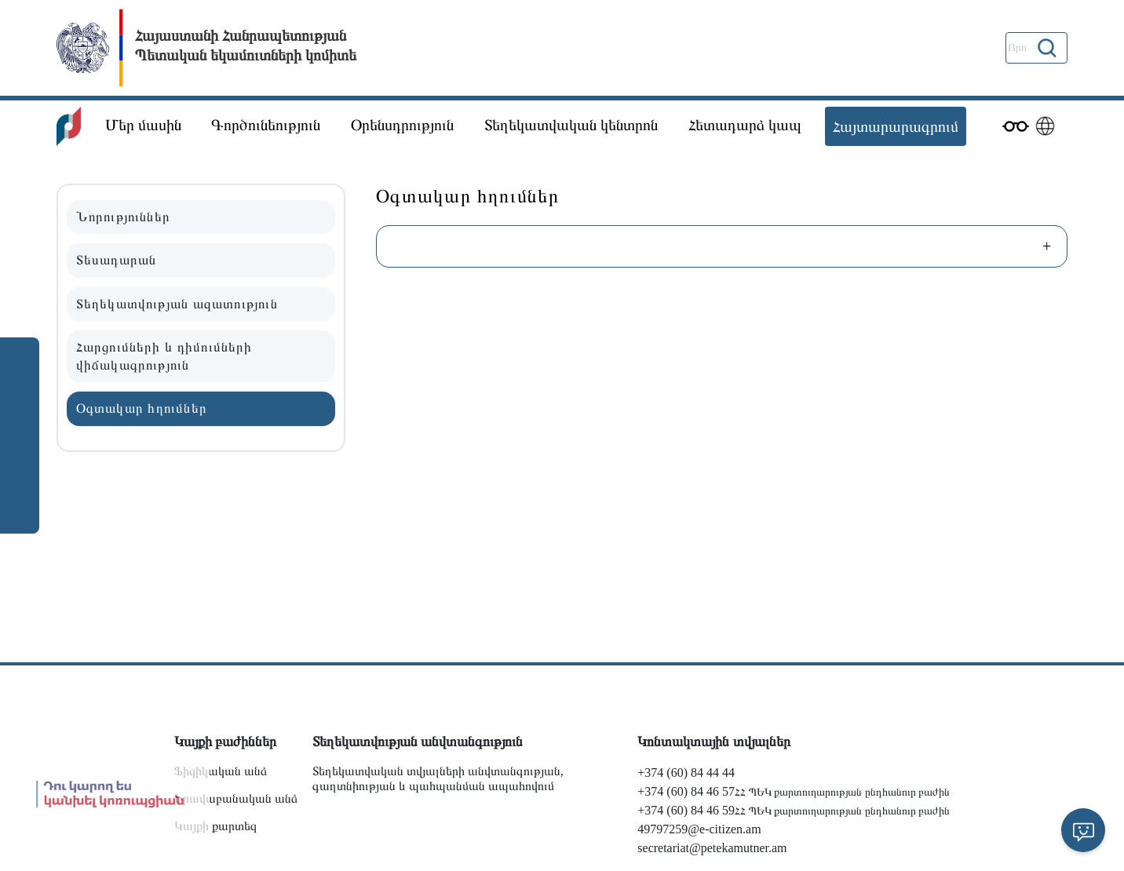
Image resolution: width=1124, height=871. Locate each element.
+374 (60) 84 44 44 (686, 772)
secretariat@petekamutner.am (711, 848)
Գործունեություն (265, 124)
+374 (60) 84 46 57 (686, 791)
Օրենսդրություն (402, 124)
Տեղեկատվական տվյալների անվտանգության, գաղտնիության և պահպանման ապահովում (438, 778)
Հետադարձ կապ (744, 124)
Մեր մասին (143, 124)
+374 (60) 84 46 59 (686, 810)
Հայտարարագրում (895, 126)
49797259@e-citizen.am (699, 829)
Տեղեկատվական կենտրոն (571, 124)
